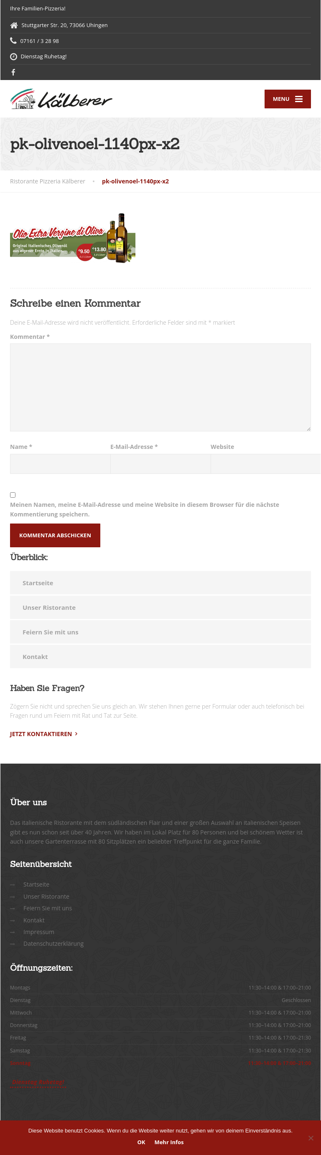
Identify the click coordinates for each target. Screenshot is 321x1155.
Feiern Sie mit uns (51, 632)
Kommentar (30, 337)
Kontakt (35, 656)
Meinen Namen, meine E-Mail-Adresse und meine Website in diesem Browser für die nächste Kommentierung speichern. (144, 509)
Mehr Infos (168, 1142)
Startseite (38, 583)
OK (141, 1142)
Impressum (38, 932)
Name (21, 447)
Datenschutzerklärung (53, 943)
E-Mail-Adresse (134, 447)
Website (222, 447)
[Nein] (310, 1138)
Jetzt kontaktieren (41, 734)
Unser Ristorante (49, 607)
